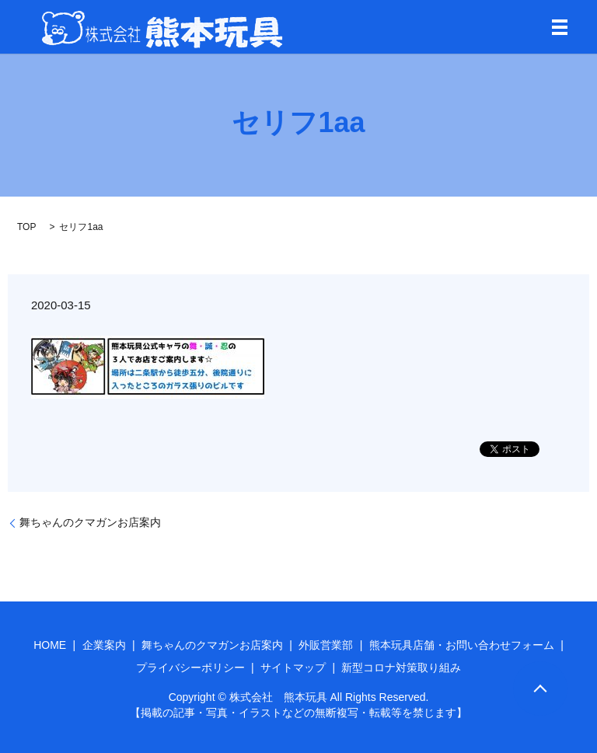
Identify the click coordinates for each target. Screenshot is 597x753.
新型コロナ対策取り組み (401, 667)
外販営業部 (325, 645)
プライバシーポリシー (190, 667)
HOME (49, 645)
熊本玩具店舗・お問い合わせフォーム (461, 645)
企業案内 (104, 645)
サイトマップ (293, 667)
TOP (26, 226)
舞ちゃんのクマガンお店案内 (90, 522)
